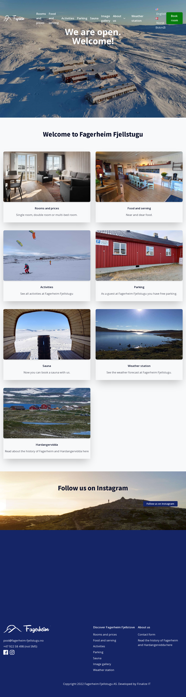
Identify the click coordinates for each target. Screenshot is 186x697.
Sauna (94, 18)
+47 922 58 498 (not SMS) (20, 646)
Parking (82, 18)
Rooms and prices (41, 18)
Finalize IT (144, 684)
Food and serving (54, 18)
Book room (174, 18)
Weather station (137, 18)
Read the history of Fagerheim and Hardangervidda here (158, 642)
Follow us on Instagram (160, 503)
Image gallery (105, 18)
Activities (67, 18)
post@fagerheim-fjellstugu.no (23, 640)
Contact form (146, 634)
